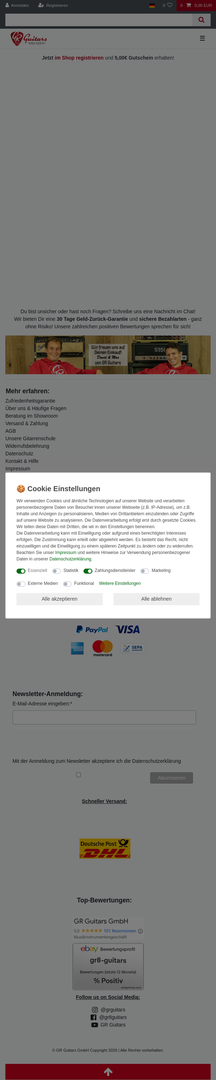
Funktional (84, 583)
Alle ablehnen (156, 599)
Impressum (65, 552)
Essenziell (37, 570)
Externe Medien (43, 583)
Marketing (161, 570)
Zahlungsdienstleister (115, 570)
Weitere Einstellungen (120, 583)
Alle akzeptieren (59, 599)
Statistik (70, 570)
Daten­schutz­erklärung (70, 559)
